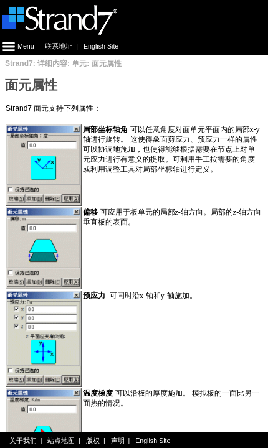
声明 (118, 440)
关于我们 (23, 440)
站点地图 (61, 440)
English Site (101, 46)
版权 (93, 440)
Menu (17, 46)
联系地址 (58, 46)
